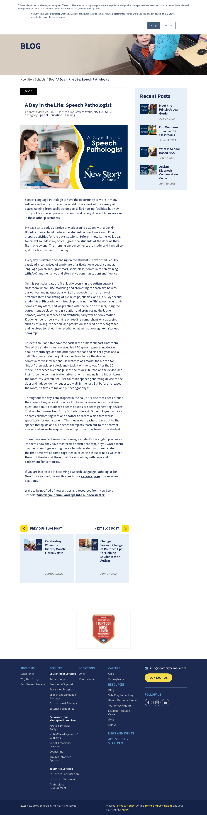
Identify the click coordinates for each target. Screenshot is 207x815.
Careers (114, 668)
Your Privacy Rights (119, 705)
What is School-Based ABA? (170, 151)
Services (56, 668)
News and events (121, 733)
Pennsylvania (87, 679)
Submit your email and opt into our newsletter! (71, 495)
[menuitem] (35, 669)
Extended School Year (63, 708)
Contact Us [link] (160, 679)
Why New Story (29, 679)
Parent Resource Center (122, 700)
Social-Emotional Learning (60, 744)
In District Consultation (64, 774)
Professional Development (58, 786)
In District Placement (63, 779)
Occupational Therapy (63, 703)
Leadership (27, 673)
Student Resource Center (119, 712)
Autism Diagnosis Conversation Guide (168, 172)
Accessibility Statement (118, 741)
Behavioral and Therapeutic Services (63, 718)
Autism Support (59, 679)
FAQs (111, 719)
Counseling (56, 751)
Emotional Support (61, 684)
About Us (27, 668)
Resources (116, 684)
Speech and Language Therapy (63, 696)
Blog (51, 79)
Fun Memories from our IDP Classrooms (168, 131)
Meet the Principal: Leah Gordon (169, 109)
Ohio (82, 673)
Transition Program (62, 689)
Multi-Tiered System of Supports (64, 735)
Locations (87, 668)
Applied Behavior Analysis (60, 727)
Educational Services (63, 673)
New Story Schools (32, 79)
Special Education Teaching (57, 115)
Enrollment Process (32, 684)
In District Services (61, 768)
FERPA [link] (125, 809)
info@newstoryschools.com (165, 668)
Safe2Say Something (120, 695)
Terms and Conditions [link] (158, 805)
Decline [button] (168, 25)
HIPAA (112, 724)
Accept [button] (153, 25)
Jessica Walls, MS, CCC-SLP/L (94, 112)
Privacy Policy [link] (126, 805)
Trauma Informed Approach (60, 758)
